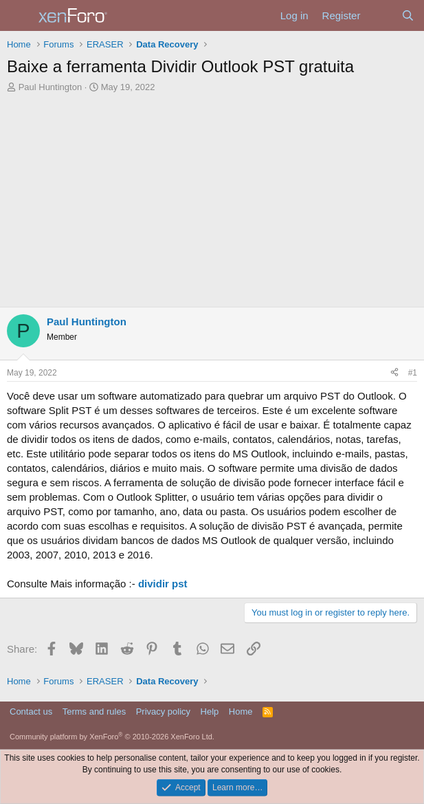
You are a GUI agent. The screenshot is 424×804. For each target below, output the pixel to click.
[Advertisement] (212, 203)
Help (210, 711)
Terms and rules (94, 711)
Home (241, 711)
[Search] (407, 15)
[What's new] (380, 15)
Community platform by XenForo (112, 736)
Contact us (31, 711)
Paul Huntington (50, 87)
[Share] (394, 373)
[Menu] (19, 16)
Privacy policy (163, 711)
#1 (412, 373)
